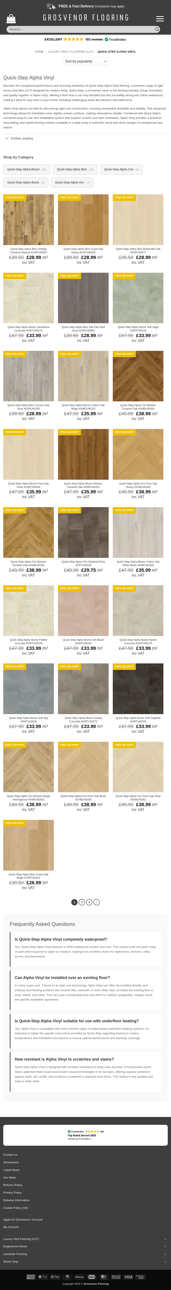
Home (39, 51)
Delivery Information (16, 1200)
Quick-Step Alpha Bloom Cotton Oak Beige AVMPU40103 (83, 408)
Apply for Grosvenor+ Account (23, 1220)
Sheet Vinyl (10, 1262)
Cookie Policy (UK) (15, 1208)
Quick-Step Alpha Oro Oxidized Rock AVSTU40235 (83, 564)
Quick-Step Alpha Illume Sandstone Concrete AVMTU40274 (28, 329)
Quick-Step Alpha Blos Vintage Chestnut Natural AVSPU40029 (28, 251)
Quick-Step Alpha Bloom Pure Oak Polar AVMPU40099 (28, 486)
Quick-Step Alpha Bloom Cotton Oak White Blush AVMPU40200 (138, 564)
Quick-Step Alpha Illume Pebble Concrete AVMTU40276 (28, 642)
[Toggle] (6, 139)
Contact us (10, 1155)
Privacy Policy (12, 1193)
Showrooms (11, 1162)
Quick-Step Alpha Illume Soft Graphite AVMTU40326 (138, 720)
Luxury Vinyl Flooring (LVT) (70, 51)
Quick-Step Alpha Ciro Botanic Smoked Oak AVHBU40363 (28, 564)
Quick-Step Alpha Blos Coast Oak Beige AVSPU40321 (28, 877)
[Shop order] (85, 61)
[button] (11, 18)
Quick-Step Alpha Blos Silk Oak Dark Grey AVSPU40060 (83, 329)
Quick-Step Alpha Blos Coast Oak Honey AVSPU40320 (83, 251)
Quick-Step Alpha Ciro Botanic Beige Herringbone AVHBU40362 (28, 799)
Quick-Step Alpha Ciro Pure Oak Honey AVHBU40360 (138, 486)
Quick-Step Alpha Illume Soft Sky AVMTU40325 (28, 720)
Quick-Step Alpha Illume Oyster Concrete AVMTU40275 (138, 642)
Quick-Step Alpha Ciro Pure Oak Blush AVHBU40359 (83, 799)
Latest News (11, 1170)
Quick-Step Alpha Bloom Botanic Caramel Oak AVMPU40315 (83, 486)
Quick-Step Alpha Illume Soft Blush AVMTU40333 (83, 642)
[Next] (96, 903)
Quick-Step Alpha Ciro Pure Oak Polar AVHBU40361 (138, 799)
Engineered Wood (15, 1247)
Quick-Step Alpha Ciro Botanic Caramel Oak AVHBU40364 (138, 408)
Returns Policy (12, 1185)
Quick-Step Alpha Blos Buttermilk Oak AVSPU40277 (138, 251)
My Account (10, 1227)
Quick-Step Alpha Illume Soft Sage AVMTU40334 (138, 329)
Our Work (9, 1178)
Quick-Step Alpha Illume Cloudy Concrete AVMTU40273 (83, 720)
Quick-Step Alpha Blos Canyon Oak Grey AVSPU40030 (29, 408)
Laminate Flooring (15, 1254)
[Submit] (157, 29)
